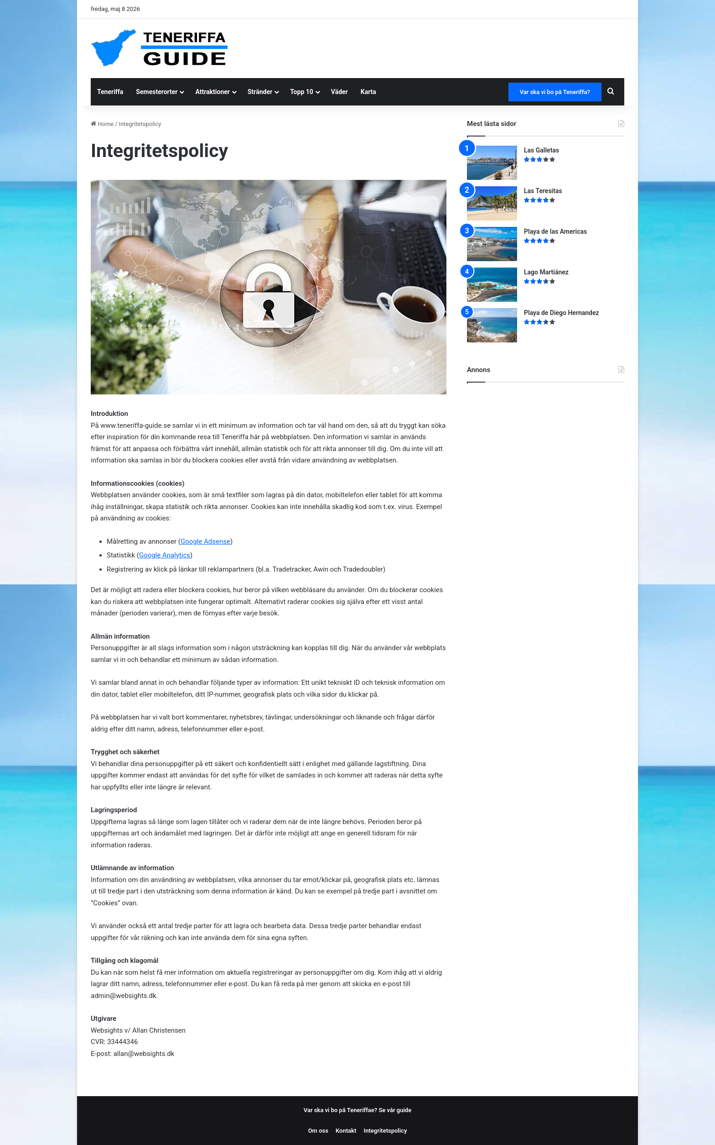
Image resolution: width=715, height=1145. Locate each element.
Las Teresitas (543, 190)
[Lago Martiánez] (492, 285)
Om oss (318, 1130)
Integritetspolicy (385, 1130)
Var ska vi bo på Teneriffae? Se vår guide (357, 1110)
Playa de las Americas (555, 231)
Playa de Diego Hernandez (561, 312)
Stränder (260, 91)
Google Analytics (164, 555)
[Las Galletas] (492, 163)
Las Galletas (541, 150)
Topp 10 (301, 91)
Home (102, 124)
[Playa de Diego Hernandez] (492, 325)
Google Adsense (205, 541)
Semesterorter (156, 91)
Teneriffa (110, 91)
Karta (368, 91)
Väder (339, 91)
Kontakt (346, 1130)
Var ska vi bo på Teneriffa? (555, 92)
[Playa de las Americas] (492, 244)
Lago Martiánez (546, 272)
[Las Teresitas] (492, 203)
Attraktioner (212, 91)
